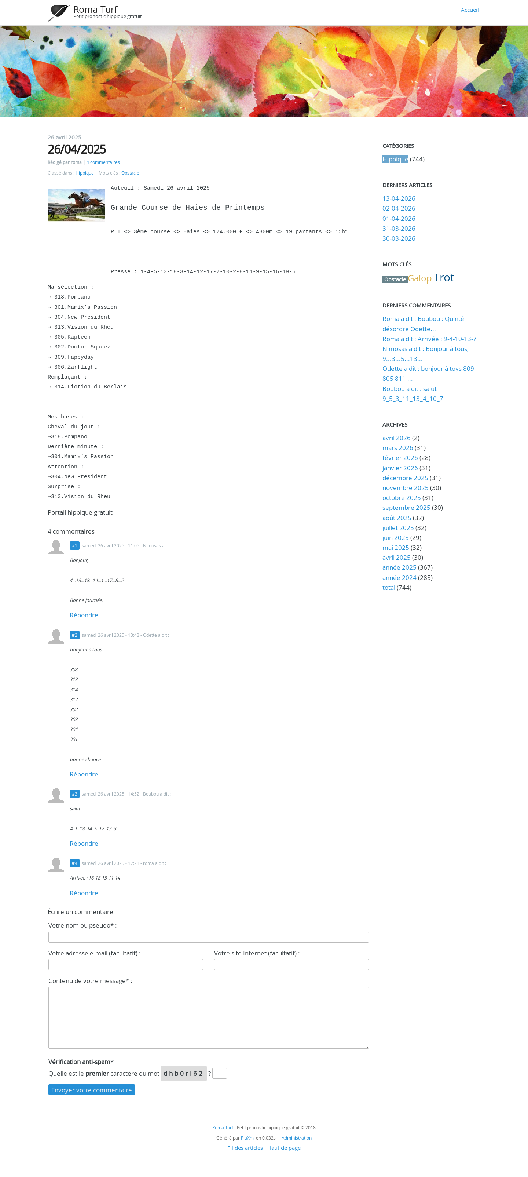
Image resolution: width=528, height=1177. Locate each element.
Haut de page (284, 1147)
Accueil (470, 9)
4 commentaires (103, 162)
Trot (444, 277)
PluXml (248, 1138)
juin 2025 (395, 537)
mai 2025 (395, 547)
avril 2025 (396, 557)
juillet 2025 (398, 527)
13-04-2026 (398, 198)
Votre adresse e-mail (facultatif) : (94, 953)
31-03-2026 (398, 228)
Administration (297, 1138)
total (389, 587)
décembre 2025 (405, 478)
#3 (74, 794)
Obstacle (130, 173)
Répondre (84, 615)
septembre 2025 (406, 507)
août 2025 (396, 517)
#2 (74, 635)
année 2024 (399, 577)
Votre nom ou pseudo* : (82, 925)
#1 (74, 545)
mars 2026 (397, 447)
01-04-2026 (398, 218)
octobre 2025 (401, 497)
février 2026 (400, 457)
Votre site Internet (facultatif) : (257, 953)
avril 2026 (396, 438)
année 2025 (399, 567)
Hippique (85, 173)
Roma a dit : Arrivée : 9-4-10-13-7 (429, 339)
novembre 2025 (405, 487)
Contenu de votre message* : (90, 980)
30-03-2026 (398, 238)
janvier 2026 (400, 468)
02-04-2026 (398, 208)
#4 (74, 863)
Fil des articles (245, 1147)
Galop (420, 278)
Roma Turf (95, 9)
